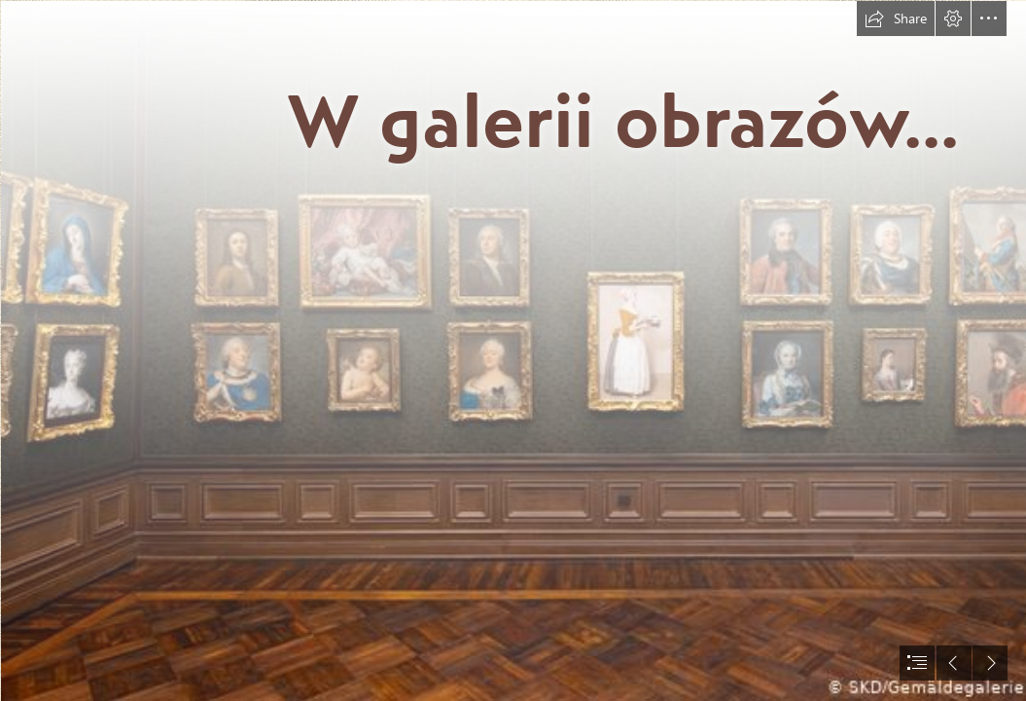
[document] (513, 350)
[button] (896, 18)
